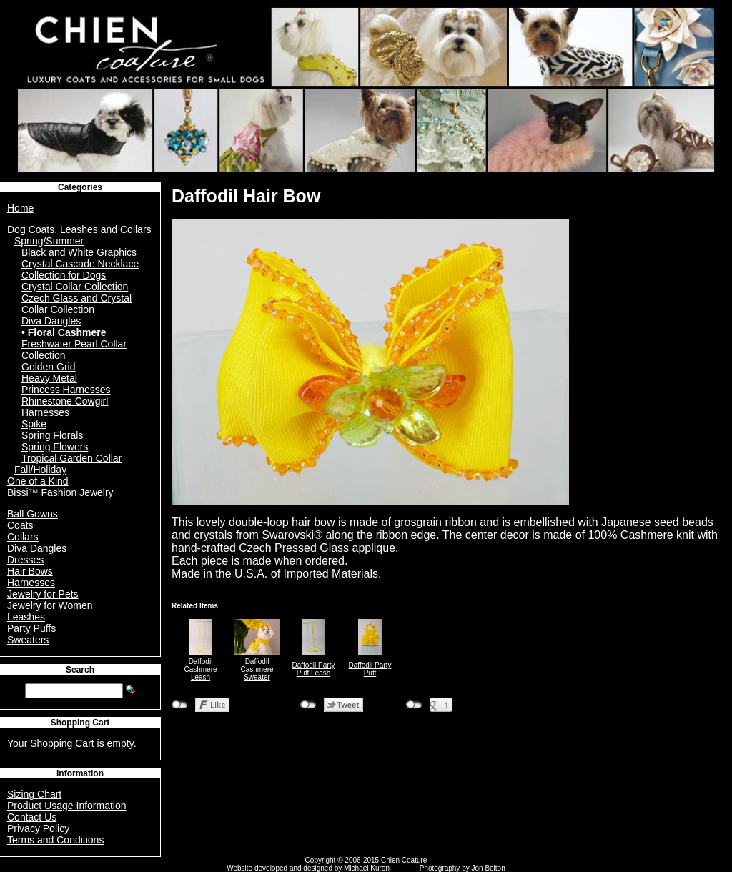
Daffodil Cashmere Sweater (256, 669)
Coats (20, 525)
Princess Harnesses (66, 389)
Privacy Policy (38, 828)
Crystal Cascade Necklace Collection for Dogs (80, 269)
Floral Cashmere (67, 332)
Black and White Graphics (79, 252)
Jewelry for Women (50, 605)
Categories (80, 187)
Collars (23, 536)
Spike (33, 424)
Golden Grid (48, 366)
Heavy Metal (49, 378)
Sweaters (28, 639)
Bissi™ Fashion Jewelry (60, 492)
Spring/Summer (49, 241)
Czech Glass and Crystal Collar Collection (76, 303)
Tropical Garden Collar (71, 458)
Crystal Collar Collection (74, 286)
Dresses (25, 559)
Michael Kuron (367, 868)
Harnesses (31, 582)
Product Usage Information (67, 805)
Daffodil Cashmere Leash (200, 669)
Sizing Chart (34, 794)
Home (20, 208)
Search (80, 670)
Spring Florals (52, 435)
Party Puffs (31, 628)
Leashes (26, 617)
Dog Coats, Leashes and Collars (79, 229)
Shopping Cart (80, 723)
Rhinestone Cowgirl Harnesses (64, 406)
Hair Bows (30, 571)
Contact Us (31, 817)
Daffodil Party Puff (370, 669)
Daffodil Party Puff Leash (313, 669)
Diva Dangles (51, 321)
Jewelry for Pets (43, 594)
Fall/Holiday (40, 469)
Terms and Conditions (55, 840)
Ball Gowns (32, 514)
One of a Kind (38, 481)
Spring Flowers (54, 446)
